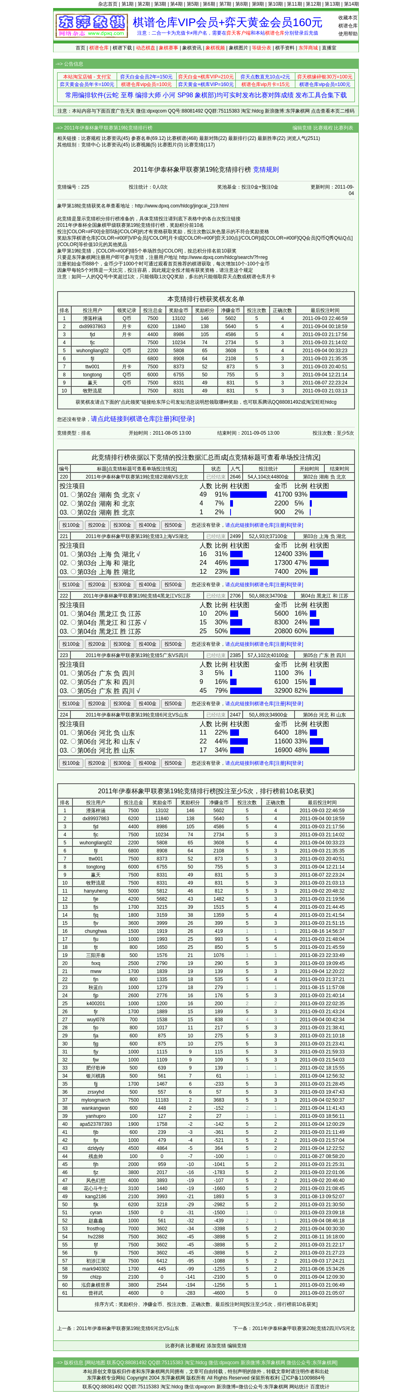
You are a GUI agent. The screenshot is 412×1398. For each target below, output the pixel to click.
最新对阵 (208, 138)
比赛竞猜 (194, 145)
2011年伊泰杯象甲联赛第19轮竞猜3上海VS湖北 (137, 536)
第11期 (294, 4)
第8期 (241, 4)
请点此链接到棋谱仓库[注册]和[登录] (143, 418)
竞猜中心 (91, 145)
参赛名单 (140, 138)
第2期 (144, 4)
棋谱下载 (122, 48)
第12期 (313, 4)
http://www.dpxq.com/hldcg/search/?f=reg (223, 257)
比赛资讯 (111, 138)
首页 (80, 48)
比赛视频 (140, 145)
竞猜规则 (266, 169)
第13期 (332, 4)
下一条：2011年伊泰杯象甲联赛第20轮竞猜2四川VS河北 (294, 1328)
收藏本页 (348, 18)
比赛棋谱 (176, 138)
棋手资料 (285, 48)
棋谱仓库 (348, 26)
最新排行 (237, 138)
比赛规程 (323, 128)
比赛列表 (343, 128)
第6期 (209, 4)
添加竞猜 (216, 1346)
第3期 (160, 4)
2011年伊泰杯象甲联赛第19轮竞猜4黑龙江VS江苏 (137, 596)
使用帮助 (348, 34)
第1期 (128, 4)
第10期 (275, 4)
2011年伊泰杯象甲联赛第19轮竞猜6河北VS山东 (137, 715)
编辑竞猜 (302, 128)
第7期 (225, 4)
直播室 (329, 48)
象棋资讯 (192, 48)
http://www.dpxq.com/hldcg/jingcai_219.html (182, 206)
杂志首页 (107, 4)
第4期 (176, 4)
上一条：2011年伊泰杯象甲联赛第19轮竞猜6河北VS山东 (118, 1328)
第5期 (193, 4)
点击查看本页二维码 (332, 111)
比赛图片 (167, 145)
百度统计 (320, 1387)
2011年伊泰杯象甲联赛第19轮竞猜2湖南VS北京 (137, 477)
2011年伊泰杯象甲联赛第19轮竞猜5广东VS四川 (137, 655)
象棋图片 (238, 48)
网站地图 (95, 1362)
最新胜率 (267, 138)
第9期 (258, 4)
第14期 (351, 4)
